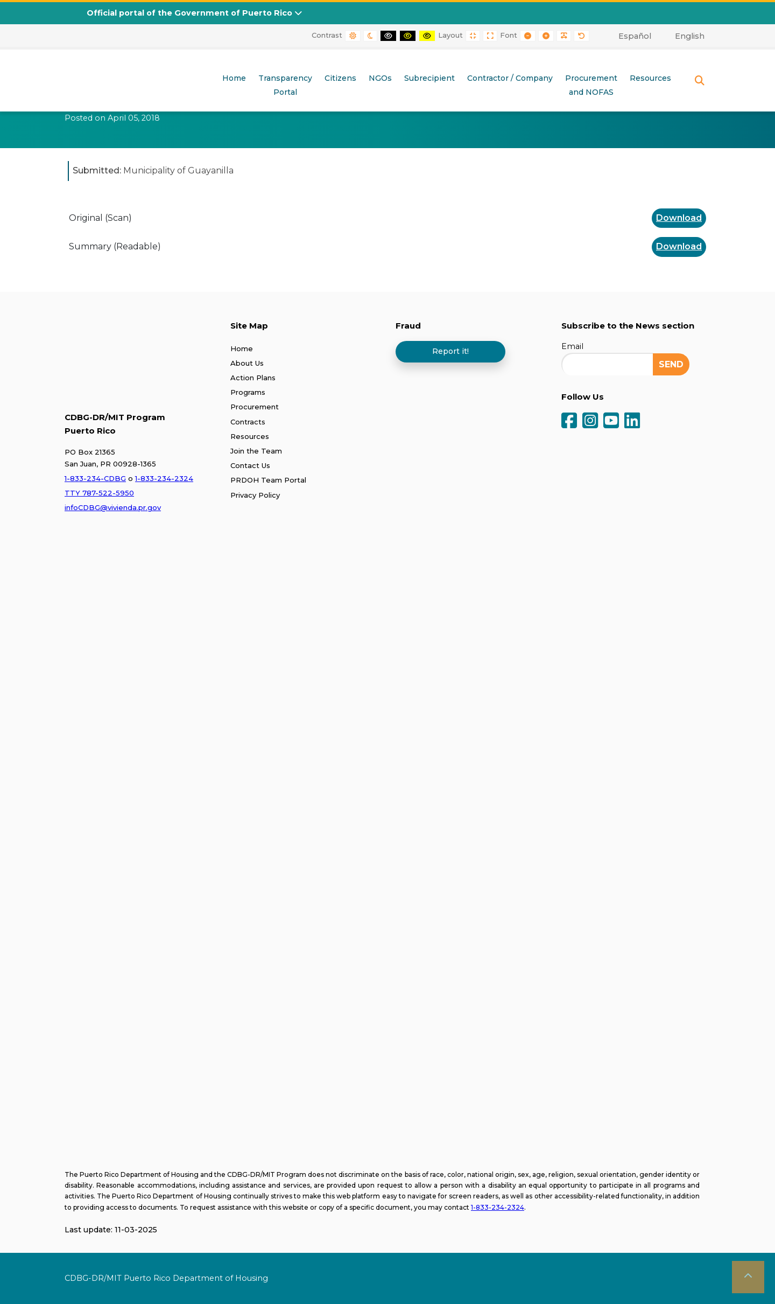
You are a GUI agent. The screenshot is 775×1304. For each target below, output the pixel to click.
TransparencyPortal (285, 85)
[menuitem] (629, 36)
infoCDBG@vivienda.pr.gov (113, 507)
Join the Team (256, 451)
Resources (650, 78)
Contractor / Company (510, 78)
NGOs (380, 78)
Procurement (254, 406)
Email (572, 346)
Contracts (247, 421)
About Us (247, 363)
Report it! (450, 351)
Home (234, 78)
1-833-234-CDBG (95, 478)
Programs (247, 392)
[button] (748, 1277)
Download (679, 218)
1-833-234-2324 (164, 478)
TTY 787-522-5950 (99, 493)
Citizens (340, 78)
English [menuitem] (689, 36)
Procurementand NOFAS (591, 85)
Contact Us (250, 465)
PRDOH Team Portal (268, 480)
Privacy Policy (255, 495)
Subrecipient (429, 78)
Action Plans (253, 377)
